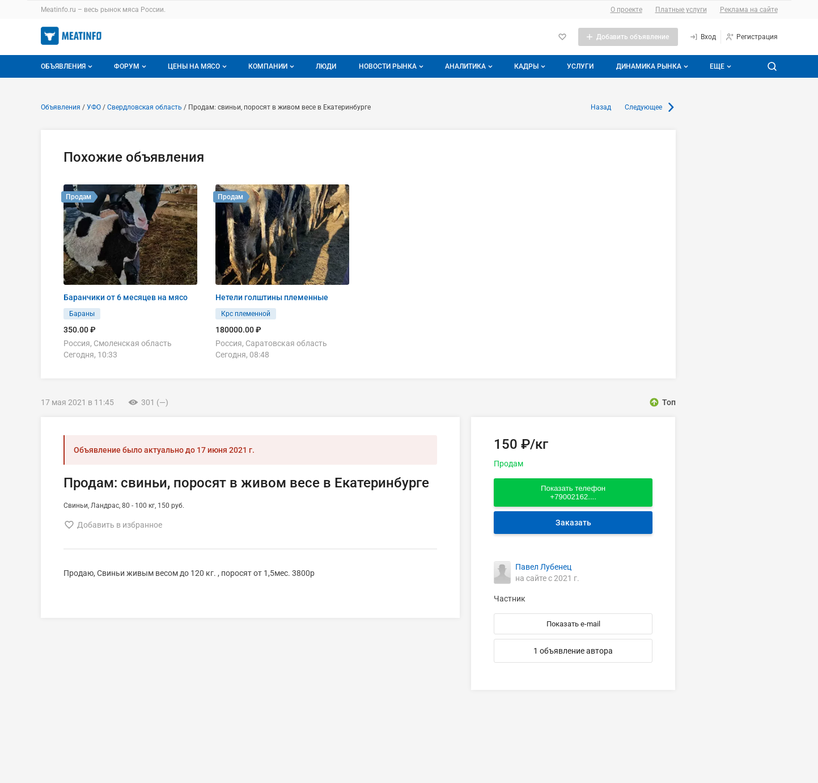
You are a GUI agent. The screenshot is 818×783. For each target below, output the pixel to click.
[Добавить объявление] (628, 37)
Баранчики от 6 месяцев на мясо (125, 297)
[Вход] (702, 36)
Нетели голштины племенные (271, 297)
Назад (601, 107)
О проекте (626, 10)
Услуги (580, 66)
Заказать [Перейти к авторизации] (573, 522)
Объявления (68, 66)
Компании (272, 66)
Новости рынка (392, 66)
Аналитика (470, 66)
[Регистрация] (751, 36)
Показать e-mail (573, 624)
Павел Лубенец (543, 566)
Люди (326, 66)
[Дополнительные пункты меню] (720, 66)
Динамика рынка (653, 66)
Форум (131, 66)
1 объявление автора (573, 650)
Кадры (531, 66)
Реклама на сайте (749, 10)
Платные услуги (681, 10)
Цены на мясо (198, 66)
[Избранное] (562, 36)
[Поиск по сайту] (772, 66)
